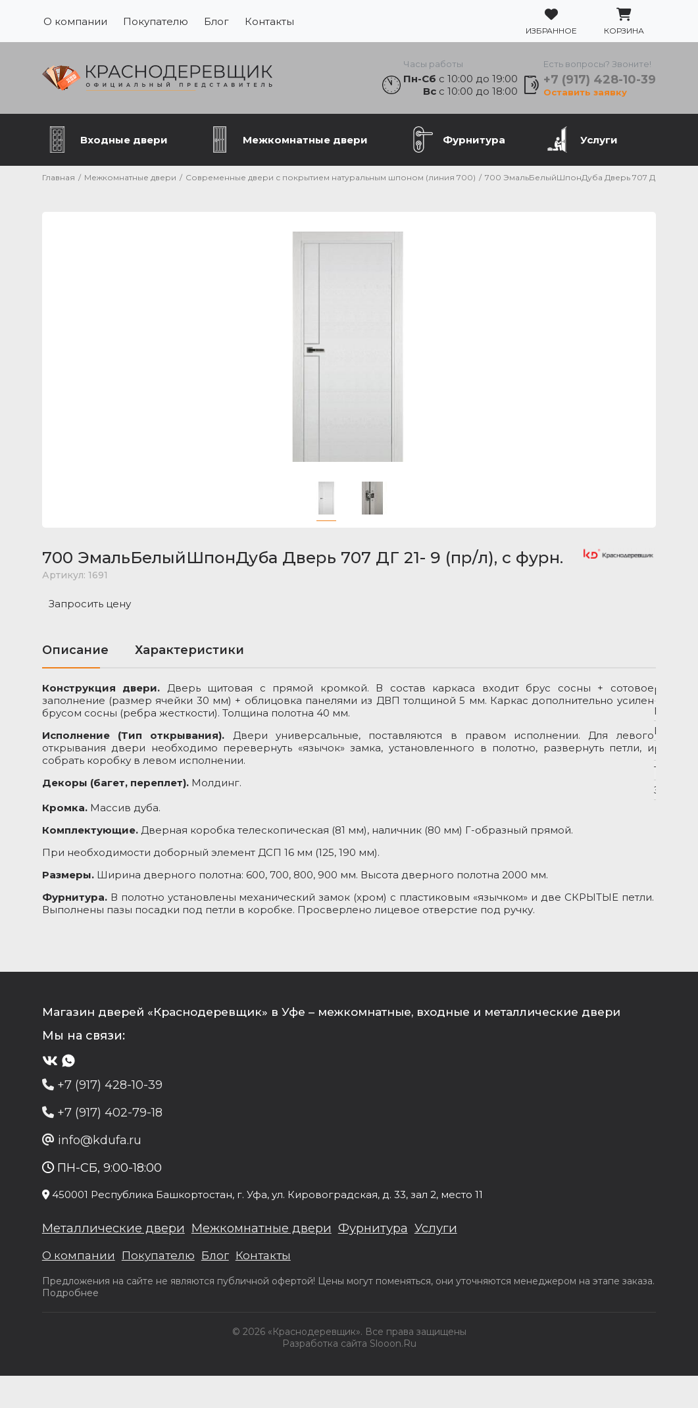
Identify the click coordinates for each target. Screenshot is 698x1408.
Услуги (599, 146)
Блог (216, 21)
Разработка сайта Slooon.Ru (349, 1376)
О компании (75, 21)
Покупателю (155, 21)
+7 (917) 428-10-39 (599, 83)
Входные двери (124, 146)
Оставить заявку (584, 95)
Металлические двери (118, 1259)
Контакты (269, 21)
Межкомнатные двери (305, 146)
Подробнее (106, 1325)
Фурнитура (474, 146)
